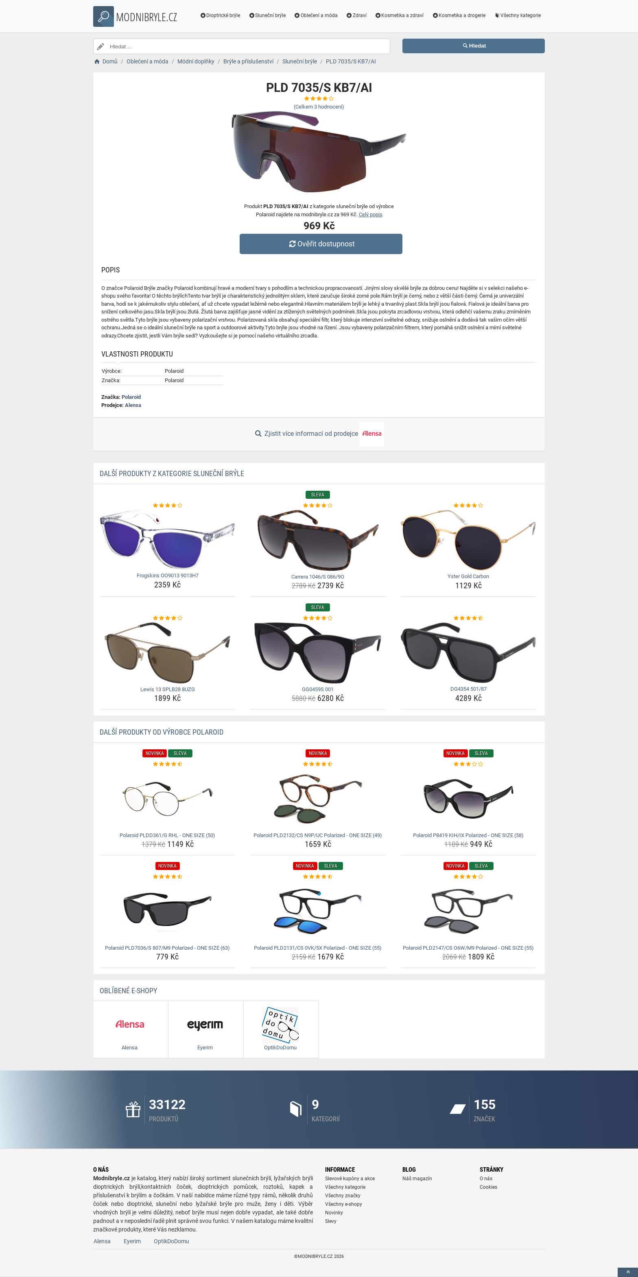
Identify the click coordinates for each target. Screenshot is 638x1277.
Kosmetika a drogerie (458, 15)
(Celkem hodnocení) (319, 107)
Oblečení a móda (316, 15)
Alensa (133, 405)
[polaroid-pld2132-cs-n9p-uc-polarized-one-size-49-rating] (318, 764)
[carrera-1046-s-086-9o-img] (318, 540)
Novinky (334, 1213)
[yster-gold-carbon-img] (468, 540)
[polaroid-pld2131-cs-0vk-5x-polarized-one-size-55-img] (318, 911)
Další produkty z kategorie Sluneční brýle (172, 473)
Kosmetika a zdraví (399, 15)
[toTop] (628, 1272)
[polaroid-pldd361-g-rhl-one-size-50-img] (168, 798)
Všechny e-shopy (343, 1204)
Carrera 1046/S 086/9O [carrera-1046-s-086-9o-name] (317, 577)
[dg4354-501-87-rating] (468, 618)
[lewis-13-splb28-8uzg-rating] (168, 618)
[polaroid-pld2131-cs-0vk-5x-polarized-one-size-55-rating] (318, 877)
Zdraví (356, 15)
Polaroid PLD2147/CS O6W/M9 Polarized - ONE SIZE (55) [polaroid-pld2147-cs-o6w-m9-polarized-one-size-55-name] (468, 948)
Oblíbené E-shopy (128, 990)
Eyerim (132, 1241)
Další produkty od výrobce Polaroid (161, 732)
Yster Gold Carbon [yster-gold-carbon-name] (468, 576)
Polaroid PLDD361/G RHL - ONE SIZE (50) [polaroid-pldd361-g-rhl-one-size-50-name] (167, 835)
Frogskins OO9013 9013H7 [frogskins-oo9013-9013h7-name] (168, 575)
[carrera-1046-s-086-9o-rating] (318, 506)
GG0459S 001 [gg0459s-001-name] (318, 689)
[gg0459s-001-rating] (318, 618)
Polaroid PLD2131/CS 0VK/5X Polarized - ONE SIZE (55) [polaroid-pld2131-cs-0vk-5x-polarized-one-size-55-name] (318, 948)
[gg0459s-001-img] (318, 652)
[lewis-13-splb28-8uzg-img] (168, 652)
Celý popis (370, 214)
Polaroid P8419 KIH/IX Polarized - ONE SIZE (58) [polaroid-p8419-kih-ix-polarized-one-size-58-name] (468, 835)
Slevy (330, 1221)
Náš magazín (417, 1178)
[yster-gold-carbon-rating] (468, 506)
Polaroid (131, 397)
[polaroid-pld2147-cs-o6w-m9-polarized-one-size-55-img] (468, 911)
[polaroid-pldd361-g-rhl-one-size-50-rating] (168, 764)
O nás (486, 1178)
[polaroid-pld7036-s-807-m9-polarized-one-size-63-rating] (168, 877)
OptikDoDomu (171, 1241)
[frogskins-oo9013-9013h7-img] (168, 540)
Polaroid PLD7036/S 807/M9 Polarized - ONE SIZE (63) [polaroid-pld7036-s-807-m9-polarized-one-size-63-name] (167, 948)
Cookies (488, 1187)
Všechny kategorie (517, 15)
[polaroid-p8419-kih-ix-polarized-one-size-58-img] (468, 798)
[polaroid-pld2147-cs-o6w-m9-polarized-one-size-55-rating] (468, 877)
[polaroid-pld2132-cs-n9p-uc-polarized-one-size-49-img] (318, 798)
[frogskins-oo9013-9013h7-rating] (168, 506)
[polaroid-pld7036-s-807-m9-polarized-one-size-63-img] (168, 911)
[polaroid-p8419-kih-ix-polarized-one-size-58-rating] (468, 764)
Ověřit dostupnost (321, 243)
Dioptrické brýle (220, 15)
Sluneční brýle (267, 15)
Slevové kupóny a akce (350, 1178)
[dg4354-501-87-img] (468, 652)
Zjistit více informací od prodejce (319, 434)
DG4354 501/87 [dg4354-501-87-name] (468, 689)
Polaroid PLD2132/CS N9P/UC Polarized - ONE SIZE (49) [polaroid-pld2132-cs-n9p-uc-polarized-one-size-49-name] (317, 835)
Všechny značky (343, 1196)
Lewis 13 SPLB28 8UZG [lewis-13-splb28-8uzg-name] (167, 689)
